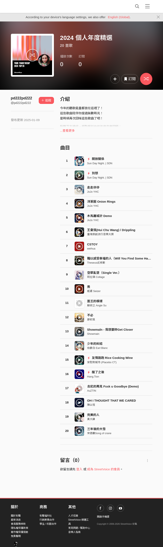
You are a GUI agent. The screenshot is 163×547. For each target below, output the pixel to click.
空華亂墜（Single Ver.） (104, 272)
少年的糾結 (95, 343)
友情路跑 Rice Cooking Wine (110, 357)
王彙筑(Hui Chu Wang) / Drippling (111, 230)
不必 (90, 315)
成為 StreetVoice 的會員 (103, 469)
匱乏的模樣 (95, 301)
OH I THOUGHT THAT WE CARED (111, 400)
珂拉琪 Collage (96, 277)
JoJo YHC (93, 191)
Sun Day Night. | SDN (99, 163)
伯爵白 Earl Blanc (97, 347)
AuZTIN (91, 390)
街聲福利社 (46, 515)
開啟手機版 (103, 516)
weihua (91, 248)
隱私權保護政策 (19, 528)
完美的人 (93, 415)
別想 (92, 173)
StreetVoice (28, 6)
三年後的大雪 (96, 429)
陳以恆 (91, 404)
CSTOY (92, 244)
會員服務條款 (18, 523)
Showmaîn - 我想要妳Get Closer (110, 329)
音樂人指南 (74, 532)
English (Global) (119, 17)
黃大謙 (91, 419)
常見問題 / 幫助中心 (79, 528)
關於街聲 (16, 515)
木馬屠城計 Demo (99, 216)
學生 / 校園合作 (48, 523)
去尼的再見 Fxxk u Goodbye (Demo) (113, 386)
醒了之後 (95, 372)
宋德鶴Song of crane (99, 433)
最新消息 (16, 519)
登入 (79, 469)
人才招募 (73, 515)
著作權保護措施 (19, 532)
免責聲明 (16, 536)
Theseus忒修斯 (96, 262)
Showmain (93, 333)
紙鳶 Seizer (94, 291)
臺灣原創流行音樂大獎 (100, 234)
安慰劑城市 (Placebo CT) (102, 362)
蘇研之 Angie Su (96, 305)
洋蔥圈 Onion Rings (101, 201)
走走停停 (93, 187)
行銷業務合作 (47, 519)
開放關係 (95, 159)
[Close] (158, 17)
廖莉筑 (91, 319)
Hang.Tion (93, 376)
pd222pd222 (21, 98)
